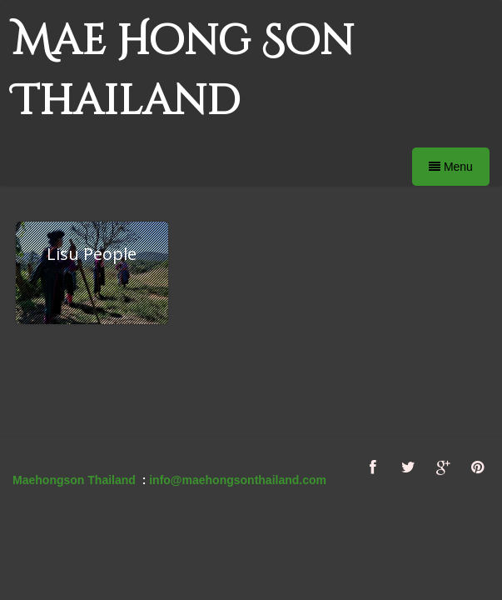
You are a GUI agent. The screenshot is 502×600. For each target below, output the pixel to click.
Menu (451, 166)
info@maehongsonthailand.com (237, 480)
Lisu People (92, 253)
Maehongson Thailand (74, 480)
